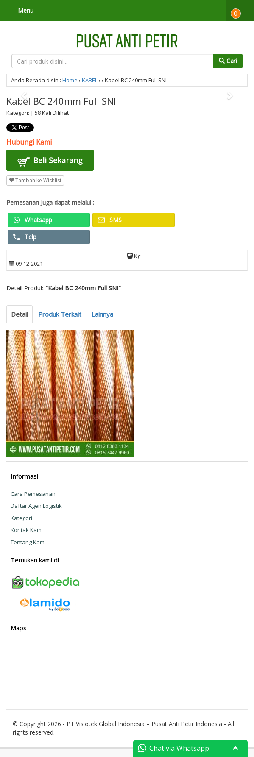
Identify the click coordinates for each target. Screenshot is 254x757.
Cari (228, 61)
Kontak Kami (27, 530)
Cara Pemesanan (33, 494)
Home (70, 80)
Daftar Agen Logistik (36, 505)
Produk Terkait (59, 314)
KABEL (90, 80)
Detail (19, 314)
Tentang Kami (28, 542)
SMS (110, 220)
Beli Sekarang (50, 161)
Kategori (21, 518)
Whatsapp (32, 220)
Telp (24, 237)
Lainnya (102, 314)
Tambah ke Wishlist (35, 180)
